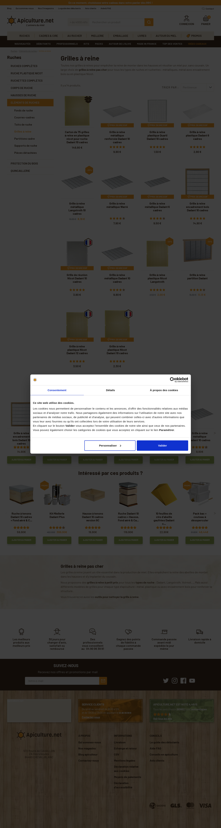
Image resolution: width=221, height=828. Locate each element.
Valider (162, 445)
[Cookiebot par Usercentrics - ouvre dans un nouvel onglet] (172, 380)
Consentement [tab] (57, 390)
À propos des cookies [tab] (164, 390)
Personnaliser (110, 445)
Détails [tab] (110, 390)
